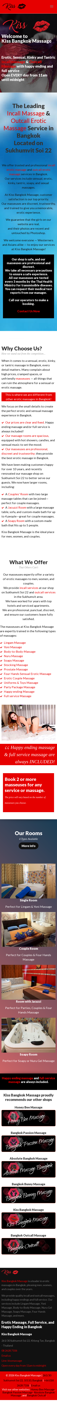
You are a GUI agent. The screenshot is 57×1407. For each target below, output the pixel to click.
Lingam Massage (15, 642)
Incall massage (13, 62)
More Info (29, 846)
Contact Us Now (28, 311)
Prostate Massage (16, 669)
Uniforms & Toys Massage (21, 682)
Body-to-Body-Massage (20, 651)
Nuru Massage (13, 656)
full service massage (28, 754)
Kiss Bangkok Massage (14, 1281)
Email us (6, 1355)
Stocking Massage (16, 665)
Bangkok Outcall (36, 1395)
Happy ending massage (33, 747)
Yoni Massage (13, 647)
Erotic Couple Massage (19, 678)
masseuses (23, 378)
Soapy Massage (14, 660)
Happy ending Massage (19, 691)
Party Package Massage (19, 687)
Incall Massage (26, 113)
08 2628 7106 (9, 1350)
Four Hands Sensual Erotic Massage (27, 673)
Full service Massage (17, 696)
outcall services (45, 592)
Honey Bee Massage (43, 1389)
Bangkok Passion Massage (17, 1392)
